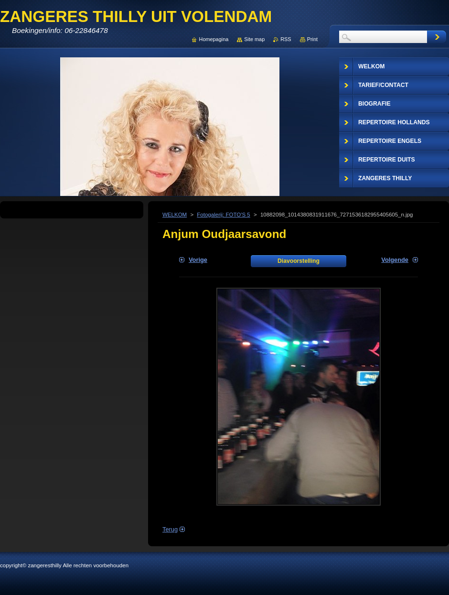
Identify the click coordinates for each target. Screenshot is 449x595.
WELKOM (174, 214)
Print (312, 39)
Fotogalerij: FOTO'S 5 (223, 214)
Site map (254, 39)
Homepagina (214, 39)
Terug (170, 529)
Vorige (198, 259)
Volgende (394, 259)
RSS (285, 39)
